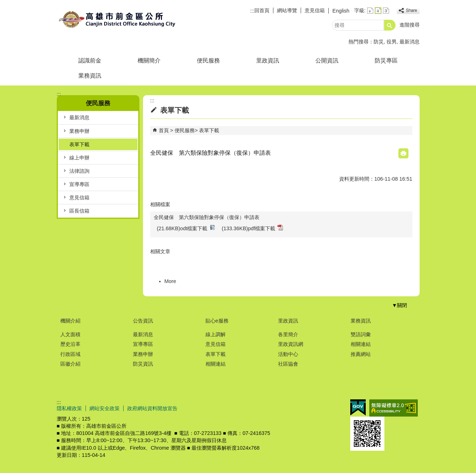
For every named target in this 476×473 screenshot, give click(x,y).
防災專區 (386, 60)
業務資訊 (89, 76)
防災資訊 (143, 364)
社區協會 (288, 364)
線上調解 (215, 334)
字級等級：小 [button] (370, 11)
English (340, 11)
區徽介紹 (70, 364)
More (170, 281)
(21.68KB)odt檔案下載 (186, 227)
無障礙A (393, 408)
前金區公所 (117, 19)
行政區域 (70, 354)
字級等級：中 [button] (378, 10)
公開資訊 (326, 60)
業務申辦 (79, 131)
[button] (390, 25)
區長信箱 (79, 211)
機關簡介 (149, 60)
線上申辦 (79, 158)
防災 (379, 42)
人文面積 (70, 334)
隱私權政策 (69, 408)
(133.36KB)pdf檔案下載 (252, 227)
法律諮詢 (79, 171)
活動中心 (288, 354)
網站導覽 (287, 10)
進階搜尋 (409, 25)
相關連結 (215, 364)
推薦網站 (361, 354)
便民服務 (208, 60)
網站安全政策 (104, 408)
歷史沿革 (70, 344)
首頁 (164, 130)
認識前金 (89, 60)
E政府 (358, 407)
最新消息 (409, 42)
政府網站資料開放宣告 (152, 408)
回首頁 (261, 10)
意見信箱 (315, 10)
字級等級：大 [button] (386, 11)
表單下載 (79, 144)
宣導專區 (79, 184)
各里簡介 (288, 334)
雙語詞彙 (361, 334)
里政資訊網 (290, 344)
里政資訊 (267, 60)
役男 (392, 42)
